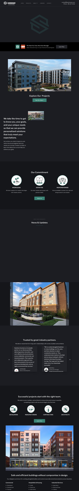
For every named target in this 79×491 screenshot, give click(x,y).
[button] (35, 3)
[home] (9, 3)
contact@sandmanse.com (68, 2)
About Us (39, 198)
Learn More (61, 47)
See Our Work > (39, 100)
